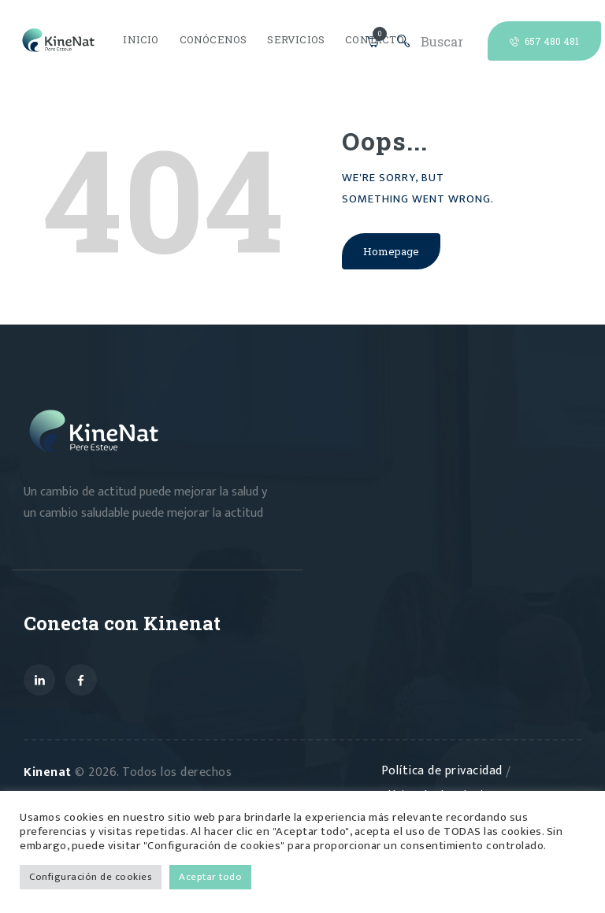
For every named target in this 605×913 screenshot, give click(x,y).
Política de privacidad (444, 773)
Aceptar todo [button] (210, 876)
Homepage (392, 253)
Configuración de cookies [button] (90, 876)
